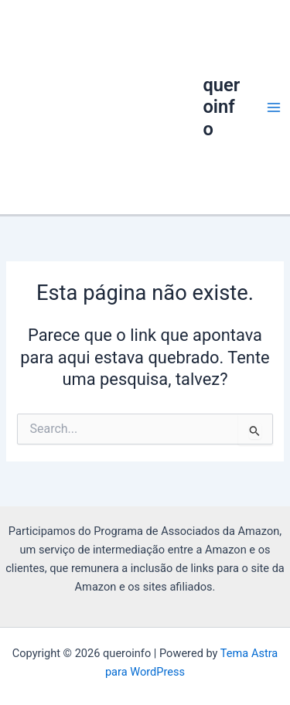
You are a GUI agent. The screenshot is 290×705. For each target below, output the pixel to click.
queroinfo (221, 107)
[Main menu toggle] (274, 107)
